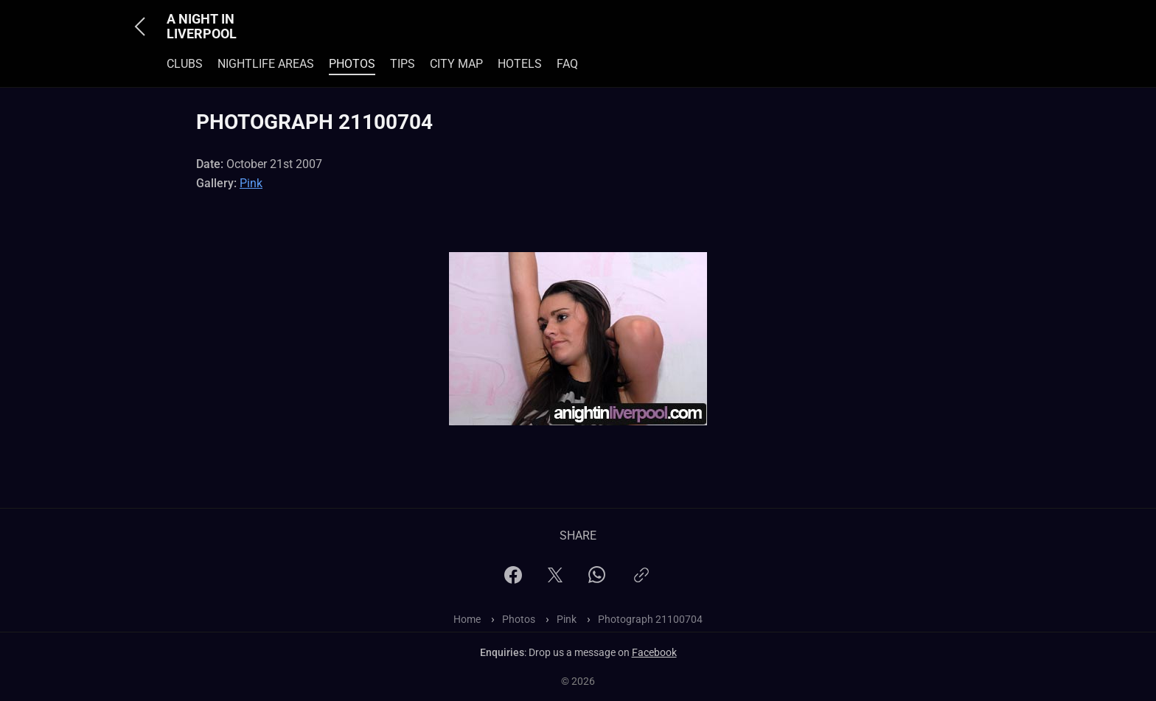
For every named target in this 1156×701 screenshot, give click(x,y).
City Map (456, 64)
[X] (555, 580)
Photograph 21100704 (650, 619)
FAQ (567, 64)
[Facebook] (513, 580)
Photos (352, 64)
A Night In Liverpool (202, 26)
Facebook (654, 652)
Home (467, 619)
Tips (402, 64)
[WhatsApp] (596, 579)
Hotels (520, 64)
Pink (251, 183)
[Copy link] (641, 581)
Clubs (185, 64)
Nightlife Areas (265, 64)
